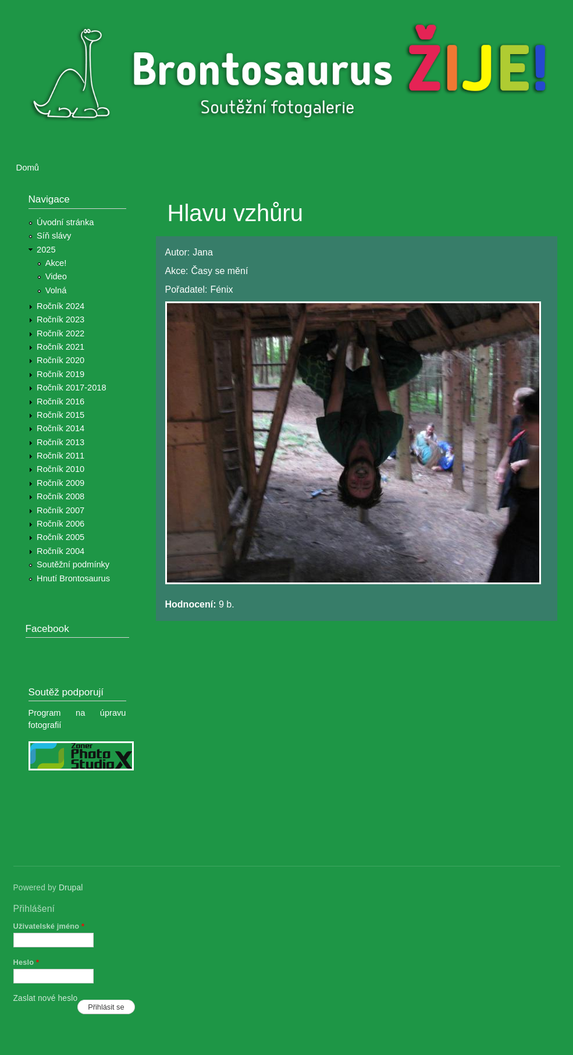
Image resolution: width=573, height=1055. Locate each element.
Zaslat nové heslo (45, 998)
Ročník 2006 (60, 523)
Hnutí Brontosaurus (73, 578)
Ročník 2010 (60, 469)
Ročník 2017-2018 (71, 387)
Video (56, 276)
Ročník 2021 (60, 346)
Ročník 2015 (60, 415)
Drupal (71, 887)
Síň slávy (54, 235)
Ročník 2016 (60, 401)
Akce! (56, 263)
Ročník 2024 (60, 306)
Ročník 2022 (60, 333)
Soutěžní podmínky (73, 564)
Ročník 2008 (60, 496)
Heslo (26, 962)
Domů (28, 167)
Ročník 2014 (60, 428)
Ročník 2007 (60, 510)
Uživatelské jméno (49, 926)
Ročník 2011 (60, 455)
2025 (46, 249)
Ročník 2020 (60, 360)
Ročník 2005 (60, 537)
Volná (56, 290)
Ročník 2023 (60, 319)
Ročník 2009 (60, 483)
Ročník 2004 (60, 551)
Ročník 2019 (60, 374)
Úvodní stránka (65, 222)
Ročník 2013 (60, 442)
